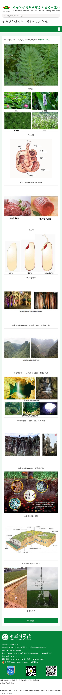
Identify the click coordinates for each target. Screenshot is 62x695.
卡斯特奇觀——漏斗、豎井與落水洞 (31, 421)
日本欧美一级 (24, 691)
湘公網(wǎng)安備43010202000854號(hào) (21, 662)
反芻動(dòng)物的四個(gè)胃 (31, 182)
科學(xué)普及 (31, 40)
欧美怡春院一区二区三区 (9, 691)
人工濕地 (31, 135)
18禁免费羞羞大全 (7, 683)
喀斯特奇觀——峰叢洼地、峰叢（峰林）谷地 (31, 373)
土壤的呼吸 (31, 611)
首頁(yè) (21, 40)
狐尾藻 (31, 89)
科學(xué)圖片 (44, 40)
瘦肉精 (31, 230)
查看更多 (31, 621)
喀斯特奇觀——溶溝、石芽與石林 (31, 468)
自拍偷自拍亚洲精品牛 (38, 691)
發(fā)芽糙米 (31, 278)
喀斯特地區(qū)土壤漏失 (31, 564)
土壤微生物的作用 (31, 516)
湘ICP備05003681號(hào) (12, 650)
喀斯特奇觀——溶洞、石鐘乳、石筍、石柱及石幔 (31, 325)
